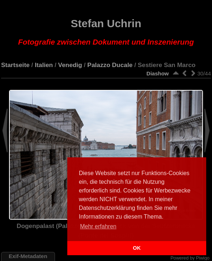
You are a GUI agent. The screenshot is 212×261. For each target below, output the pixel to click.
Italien (44, 65)
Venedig (70, 65)
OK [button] (137, 248)
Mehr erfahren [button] (98, 226)
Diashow (158, 73)
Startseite (15, 65)
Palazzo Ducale (109, 65)
